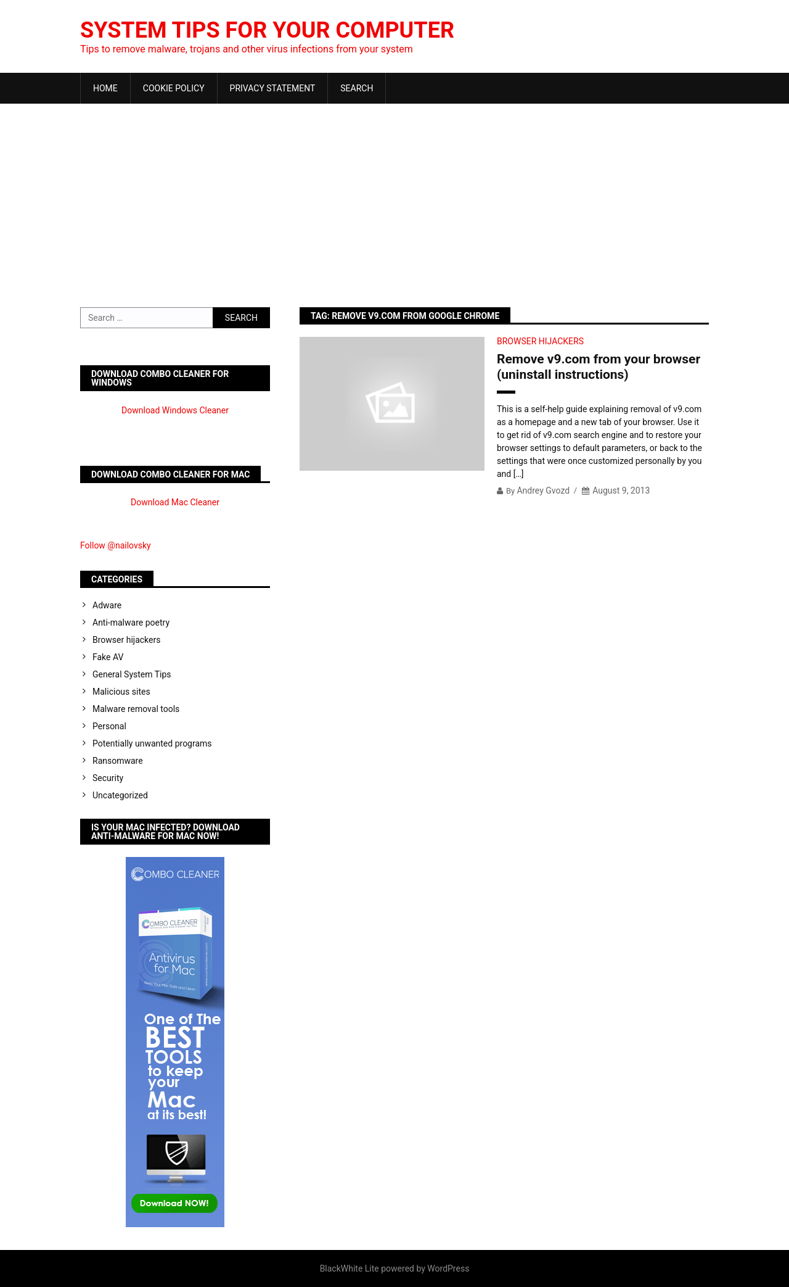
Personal (109, 726)
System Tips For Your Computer (267, 30)
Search (356, 88)
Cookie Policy (174, 88)
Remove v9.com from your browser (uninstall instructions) (598, 367)
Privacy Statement (273, 88)
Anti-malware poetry (131, 622)
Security (107, 778)
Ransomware (117, 761)
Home (105, 88)
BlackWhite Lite (349, 1268)
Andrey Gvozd (543, 490)
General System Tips (131, 674)
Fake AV (107, 657)
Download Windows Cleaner (175, 410)
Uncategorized (120, 795)
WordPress (448, 1268)
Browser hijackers (540, 341)
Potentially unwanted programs (152, 743)
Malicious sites (121, 692)
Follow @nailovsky (115, 545)
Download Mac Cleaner (175, 502)
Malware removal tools (135, 709)
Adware (106, 605)
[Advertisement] (394, 196)
